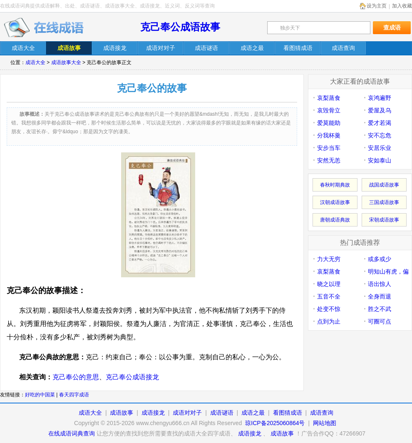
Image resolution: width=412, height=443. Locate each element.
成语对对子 (187, 412)
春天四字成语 (74, 395)
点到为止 (328, 321)
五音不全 (328, 296)
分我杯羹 (328, 135)
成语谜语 (221, 412)
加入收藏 (402, 6)
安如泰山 (379, 160)
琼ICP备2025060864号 (275, 423)
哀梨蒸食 (328, 98)
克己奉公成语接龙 (132, 377)
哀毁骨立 (328, 110)
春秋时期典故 (335, 185)
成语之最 (253, 412)
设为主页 (377, 6)
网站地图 (324, 423)
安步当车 (328, 147)
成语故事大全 (66, 62)
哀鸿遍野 (379, 98)
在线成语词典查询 (71, 433)
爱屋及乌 (379, 110)
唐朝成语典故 (335, 220)
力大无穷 (328, 259)
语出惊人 (379, 284)
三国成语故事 (384, 202)
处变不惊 (328, 309)
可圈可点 (379, 321)
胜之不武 (379, 309)
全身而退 (379, 296)
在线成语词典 (44, 27)
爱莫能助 (328, 122)
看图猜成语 (287, 412)
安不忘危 (379, 135)
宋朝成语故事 (384, 220)
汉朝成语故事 (335, 202)
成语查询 (321, 412)
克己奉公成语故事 (180, 26)
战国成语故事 (384, 185)
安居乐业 (379, 147)
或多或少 (379, 259)
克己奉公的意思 (75, 377)
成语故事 (121, 412)
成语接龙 (153, 412)
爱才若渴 (379, 122)
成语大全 (35, 62)
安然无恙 (328, 160)
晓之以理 (328, 284)
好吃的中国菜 (40, 395)
